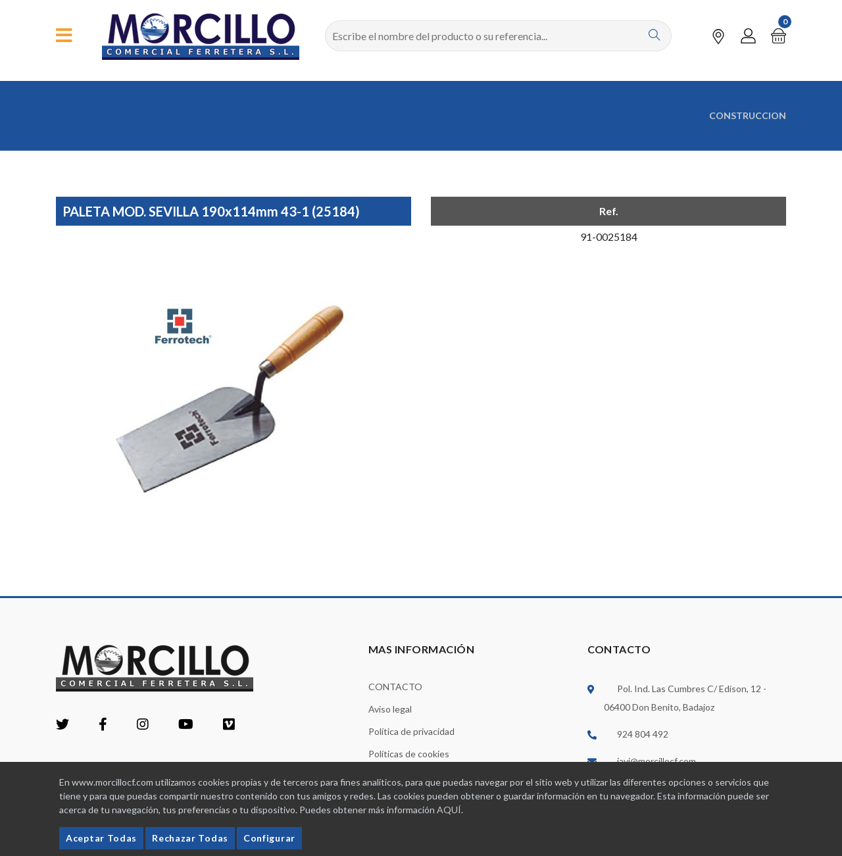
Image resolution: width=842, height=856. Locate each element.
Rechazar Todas (190, 837)
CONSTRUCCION (747, 115)
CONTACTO (395, 686)
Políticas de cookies (408, 753)
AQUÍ (449, 809)
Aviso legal (390, 708)
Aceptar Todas (101, 837)
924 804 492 (642, 733)
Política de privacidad (411, 730)
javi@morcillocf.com (656, 760)
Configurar (269, 837)
